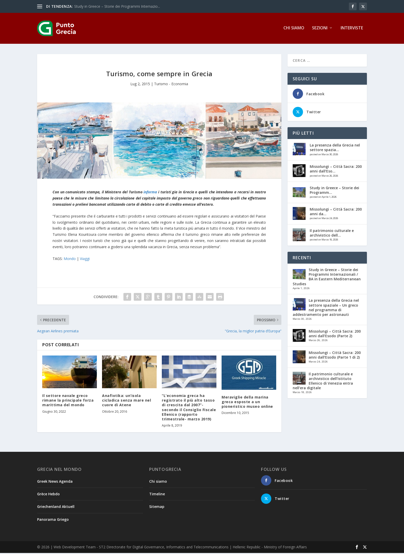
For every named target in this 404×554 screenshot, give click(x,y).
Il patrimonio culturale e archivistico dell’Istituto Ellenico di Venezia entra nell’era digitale (323, 381)
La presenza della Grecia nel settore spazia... (335, 148)
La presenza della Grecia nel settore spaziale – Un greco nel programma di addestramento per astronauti (326, 308)
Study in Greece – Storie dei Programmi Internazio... (117, 6)
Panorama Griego (53, 520)
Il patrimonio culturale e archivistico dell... (332, 234)
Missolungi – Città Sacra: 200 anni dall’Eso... (336, 170)
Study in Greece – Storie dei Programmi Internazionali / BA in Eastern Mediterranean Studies (327, 277)
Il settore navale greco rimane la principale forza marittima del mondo (68, 401)
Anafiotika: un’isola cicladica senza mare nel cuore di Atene (126, 401)
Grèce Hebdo (48, 494)
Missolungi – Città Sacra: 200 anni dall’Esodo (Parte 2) (335, 334)
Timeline (157, 494)
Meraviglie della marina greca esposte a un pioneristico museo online (247, 403)
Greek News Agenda (55, 482)
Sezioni (319, 29)
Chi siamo (293, 29)
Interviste (352, 29)
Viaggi (85, 259)
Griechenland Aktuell (55, 507)
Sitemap (156, 507)
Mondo (70, 259)
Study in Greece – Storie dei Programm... (334, 191)
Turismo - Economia (171, 84)
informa (150, 193)
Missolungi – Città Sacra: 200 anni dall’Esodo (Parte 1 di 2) (335, 356)
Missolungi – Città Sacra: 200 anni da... (336, 212)
